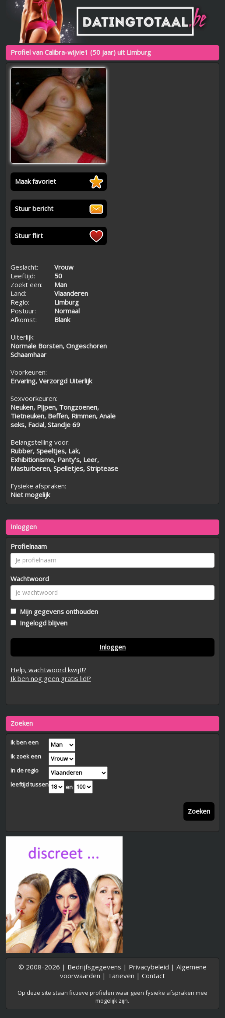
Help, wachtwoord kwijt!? (48, 669)
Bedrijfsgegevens (94, 966)
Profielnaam (29, 546)
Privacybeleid (149, 966)
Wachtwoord (30, 578)
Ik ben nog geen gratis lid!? (51, 678)
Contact (153, 975)
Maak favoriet (35, 181)
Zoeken (199, 811)
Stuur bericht (34, 208)
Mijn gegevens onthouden (57, 611)
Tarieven (121, 975)
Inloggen (112, 646)
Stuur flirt (29, 235)
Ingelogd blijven (41, 622)
